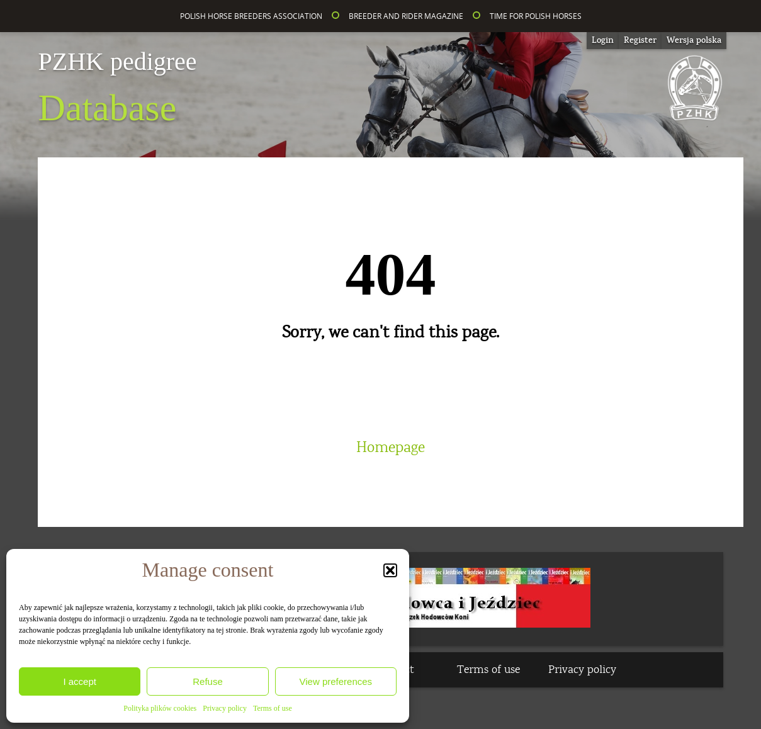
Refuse (208, 681)
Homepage (390, 447)
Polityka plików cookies (159, 708)
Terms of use (272, 708)
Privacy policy (225, 708)
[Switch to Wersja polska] (694, 40)
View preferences (336, 681)
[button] (390, 570)
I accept (79, 681)
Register (640, 40)
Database (117, 88)
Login (603, 40)
